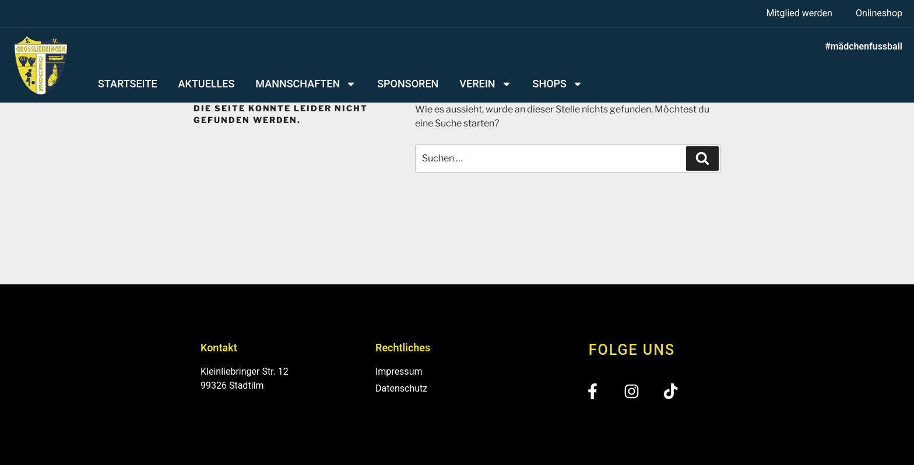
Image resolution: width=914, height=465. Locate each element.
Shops (558, 84)
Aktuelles (206, 84)
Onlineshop (879, 13)
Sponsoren (407, 84)
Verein (485, 84)
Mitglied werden (799, 13)
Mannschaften (305, 84)
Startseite (127, 84)
